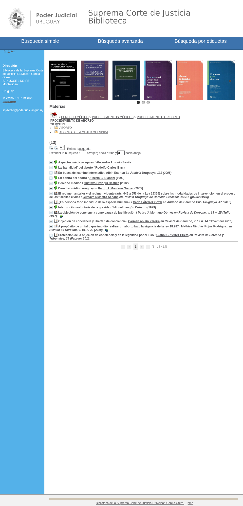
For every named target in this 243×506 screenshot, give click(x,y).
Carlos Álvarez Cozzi (147, 202)
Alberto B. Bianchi (102, 178)
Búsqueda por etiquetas (201, 41)
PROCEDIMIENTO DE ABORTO (158, 117)
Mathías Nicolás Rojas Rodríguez (204, 226)
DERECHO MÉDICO (75, 117)
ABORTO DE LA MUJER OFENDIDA (83, 132)
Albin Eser (113, 173)
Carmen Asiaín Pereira (144, 221)
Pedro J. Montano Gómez (115, 188)
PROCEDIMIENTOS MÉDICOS (112, 117)
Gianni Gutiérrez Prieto (172, 235)
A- (5, 50)
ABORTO (65, 128)
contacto (9, 102)
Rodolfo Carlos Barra (110, 167)
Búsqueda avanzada (120, 41)
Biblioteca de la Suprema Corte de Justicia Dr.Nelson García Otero (140, 503)
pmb (190, 503)
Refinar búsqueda (79, 149)
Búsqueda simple (40, 41)
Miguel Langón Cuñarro (130, 207)
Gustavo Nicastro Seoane (100, 197)
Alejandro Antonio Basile (113, 162)
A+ (13, 51)
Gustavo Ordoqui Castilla (101, 183)
